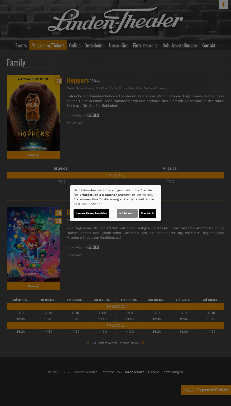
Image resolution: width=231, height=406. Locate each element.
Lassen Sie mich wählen (91, 213)
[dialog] (115, 203)
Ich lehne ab (127, 213)
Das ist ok (147, 213)
